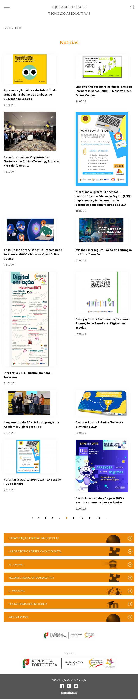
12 (98, 517)
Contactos (69, 653)
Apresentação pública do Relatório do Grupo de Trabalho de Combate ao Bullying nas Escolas (30, 94)
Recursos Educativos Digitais (31, 577)
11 (89, 517)
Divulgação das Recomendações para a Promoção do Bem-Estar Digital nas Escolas (103, 323)
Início (7, 28)
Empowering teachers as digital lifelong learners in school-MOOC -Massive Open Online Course (104, 91)
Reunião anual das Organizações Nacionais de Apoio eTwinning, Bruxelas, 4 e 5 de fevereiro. (32, 161)
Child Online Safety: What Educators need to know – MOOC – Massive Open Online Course (33, 254)
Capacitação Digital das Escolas (34, 538)
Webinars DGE (19, 617)
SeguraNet (17, 564)
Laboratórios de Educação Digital (35, 551)
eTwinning (17, 590)
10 (81, 517)
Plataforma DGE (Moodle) (28, 604)
